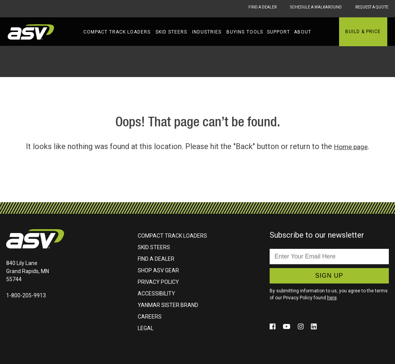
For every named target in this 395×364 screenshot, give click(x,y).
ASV (31, 32)
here (332, 297)
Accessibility (156, 293)
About (302, 32)
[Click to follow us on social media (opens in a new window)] (274, 326)
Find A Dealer (249, 8)
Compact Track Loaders (116, 32)
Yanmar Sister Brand (168, 305)
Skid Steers (171, 32)
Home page (351, 146)
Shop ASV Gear (158, 270)
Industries (206, 32)
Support (278, 32)
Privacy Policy (158, 282)
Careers (150, 317)
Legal (146, 328)
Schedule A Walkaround (315, 8)
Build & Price (363, 31)
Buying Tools (244, 32)
